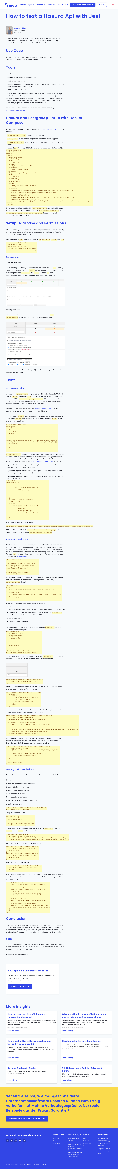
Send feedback (20, 985)
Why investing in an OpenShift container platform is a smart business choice (84, 1014)
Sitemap (44, 1163)
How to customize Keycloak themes (81, 1039)
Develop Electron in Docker (22, 1066)
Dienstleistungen (26, 5)
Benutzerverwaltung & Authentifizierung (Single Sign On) (75, 1153)
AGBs (21, 1163)
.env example (22, 556)
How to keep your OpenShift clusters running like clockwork (27, 1014)
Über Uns (51, 5)
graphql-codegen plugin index (42, 461)
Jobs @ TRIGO (63, 5)
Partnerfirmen (87, 1139)
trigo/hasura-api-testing (15, 110)
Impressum (37, 1163)
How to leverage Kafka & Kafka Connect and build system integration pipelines (104, 1140)
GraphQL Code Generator (43, 408)
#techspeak (87, 1142)
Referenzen (41, 5)
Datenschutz (28, 1163)
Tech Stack (86, 1144)
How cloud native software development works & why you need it (29, 1041)
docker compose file (48, 129)
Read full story (13, 1029)
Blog (102, 4)
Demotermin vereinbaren (82, 4)
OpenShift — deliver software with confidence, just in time (104, 1149)
